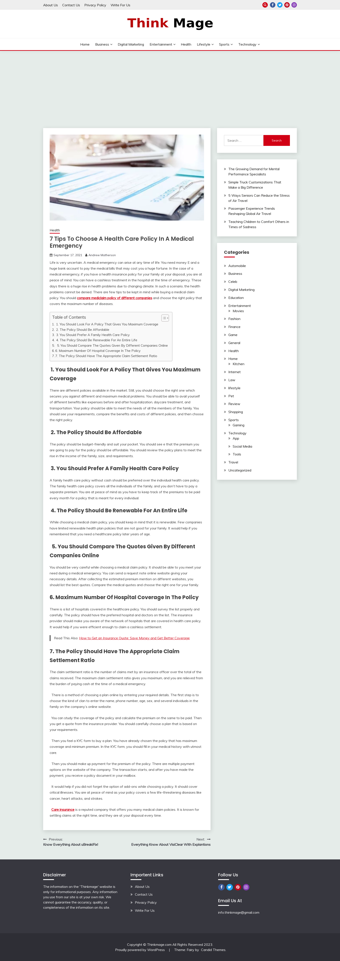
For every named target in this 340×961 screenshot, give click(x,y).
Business (102, 44)
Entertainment (161, 44)
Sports (224, 44)
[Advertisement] (170, 83)
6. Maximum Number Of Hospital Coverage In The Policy (98, 351)
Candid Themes (213, 950)
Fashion (234, 318)
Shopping (235, 412)
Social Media (242, 446)
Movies (238, 311)
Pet (231, 396)
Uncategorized (239, 470)
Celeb (232, 281)
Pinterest (287, 5)
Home (85, 44)
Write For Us (120, 5)
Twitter (280, 5)
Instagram (294, 5)
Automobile (237, 266)
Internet (234, 372)
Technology (247, 44)
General (234, 343)
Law (231, 380)
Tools (237, 454)
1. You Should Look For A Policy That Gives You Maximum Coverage (106, 324)
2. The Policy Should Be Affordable (82, 330)
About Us (50, 5)
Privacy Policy (95, 5)
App (236, 438)
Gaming (238, 425)
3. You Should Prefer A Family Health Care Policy (93, 335)
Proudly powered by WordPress (140, 950)
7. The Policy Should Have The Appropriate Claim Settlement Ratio (106, 356)
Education (236, 297)
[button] (163, 318)
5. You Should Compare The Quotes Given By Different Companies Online (111, 345)
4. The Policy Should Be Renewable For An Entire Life (96, 340)
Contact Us (71, 5)
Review (234, 404)
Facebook (272, 5)
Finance (234, 327)
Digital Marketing (131, 44)
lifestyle (203, 44)
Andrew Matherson (102, 255)
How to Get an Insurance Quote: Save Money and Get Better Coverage (134, 638)
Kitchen (238, 364)
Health (186, 44)
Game (232, 335)
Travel (233, 462)
